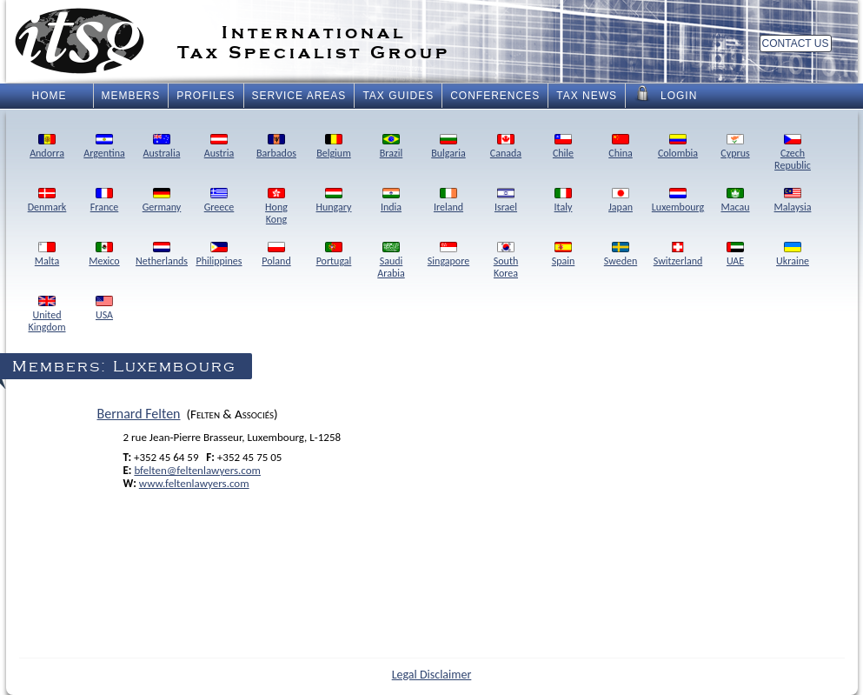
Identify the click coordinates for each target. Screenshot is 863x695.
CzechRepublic (792, 153)
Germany (162, 201)
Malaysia (793, 201)
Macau (734, 201)
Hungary (334, 201)
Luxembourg (678, 201)
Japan (620, 201)
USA (104, 309)
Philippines (219, 255)
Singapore (448, 255)
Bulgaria (448, 147)
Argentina (103, 147)
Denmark (47, 201)
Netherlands (162, 255)
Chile (563, 147)
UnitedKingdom (46, 315)
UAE (735, 255)
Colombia (678, 147)
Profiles (205, 96)
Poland (276, 255)
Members (131, 96)
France (104, 201)
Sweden (620, 255)
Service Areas (299, 96)
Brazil (391, 147)
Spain (563, 255)
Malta (47, 255)
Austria (219, 147)
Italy (563, 201)
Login (665, 94)
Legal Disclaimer (432, 674)
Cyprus (734, 147)
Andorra (47, 147)
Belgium (333, 147)
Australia (162, 147)
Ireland (448, 201)
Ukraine (792, 255)
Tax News (586, 96)
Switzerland (678, 255)
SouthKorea (506, 261)
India (391, 201)
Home (49, 96)
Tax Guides (398, 96)
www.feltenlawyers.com (194, 483)
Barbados (276, 147)
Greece (219, 201)
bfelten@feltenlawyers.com (197, 470)
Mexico (104, 255)
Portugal (334, 255)
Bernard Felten (139, 413)
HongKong (276, 207)
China (620, 147)
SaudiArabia (390, 261)
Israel (506, 201)
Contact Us (795, 43)
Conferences (495, 96)
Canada (505, 147)
